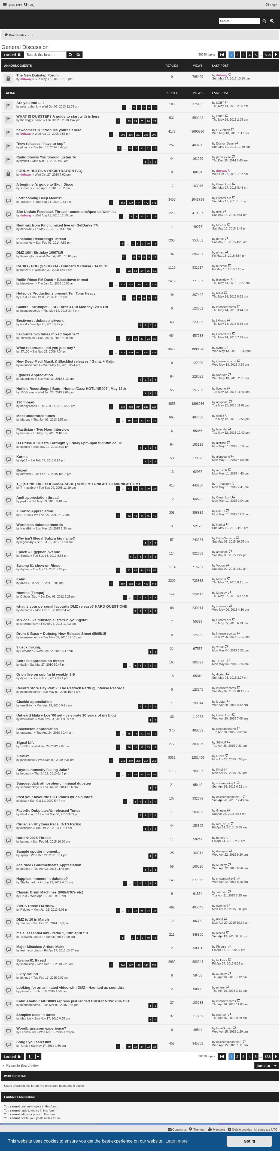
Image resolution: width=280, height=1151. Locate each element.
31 (135, 420)
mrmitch (25, 474)
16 (154, 516)
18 (135, 488)
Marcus (25, 419)
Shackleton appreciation (37, 729)
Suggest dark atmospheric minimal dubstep (53, 783)
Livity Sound (27, 974)
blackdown (27, 283)
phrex (220, 252)
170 (131, 202)
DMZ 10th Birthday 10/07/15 (39, 252)
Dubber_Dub (28, 596)
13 (154, 148)
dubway (26, 79)
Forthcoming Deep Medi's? (39, 198)
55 (148, 271)
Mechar (221, 225)
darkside (26, 229)
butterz (25, 433)
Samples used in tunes (35, 1015)
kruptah (221, 701)
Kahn (20, 579)
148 (138, 965)
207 (138, 134)
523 (154, 352)
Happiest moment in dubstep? (42, 879)
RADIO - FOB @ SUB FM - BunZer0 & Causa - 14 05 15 (62, 266)
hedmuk (25, 773)
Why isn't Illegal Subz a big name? (45, 538)
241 (138, 407)
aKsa (23, 582)
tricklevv (221, 960)
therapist (222, 851)
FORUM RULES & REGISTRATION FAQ (49, 171)
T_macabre (28, 487)
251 (146, 761)
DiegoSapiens (225, 538)
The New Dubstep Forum (37, 75)
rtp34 (23, 460)
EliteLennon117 (30, 814)
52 (129, 271)
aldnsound (223, 456)
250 (138, 761)
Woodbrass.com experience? (41, 1028)
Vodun (220, 565)
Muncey (221, 592)
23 (129, 121)
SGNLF (25, 746)
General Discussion (24, 47)
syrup (220, 347)
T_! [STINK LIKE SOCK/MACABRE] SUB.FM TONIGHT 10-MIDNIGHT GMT (78, 484)
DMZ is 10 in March (32, 919)
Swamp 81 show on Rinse (38, 566)
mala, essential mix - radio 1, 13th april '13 (52, 933)
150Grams (27, 392)
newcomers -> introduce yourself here (48, 130)
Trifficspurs (27, 337)
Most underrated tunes (35, 416)
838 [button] (268, 54)
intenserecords (30, 310)
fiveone (221, 388)
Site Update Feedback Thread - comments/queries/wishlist (66, 212)
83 (135, 570)
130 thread (25, 402)
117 (123, 284)
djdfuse (25, 446)
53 (135, 271)
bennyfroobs (28, 406)
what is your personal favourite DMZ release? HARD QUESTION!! (71, 606)
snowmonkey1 (29, 787)
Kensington (27, 256)
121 (154, 284)
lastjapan (26, 827)
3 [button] (243, 54)
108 (131, 584)
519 (123, 352)
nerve (220, 238)
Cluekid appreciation (34, 702)
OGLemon (223, 129)
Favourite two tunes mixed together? (47, 334)
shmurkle (26, 242)
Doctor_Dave (225, 143)
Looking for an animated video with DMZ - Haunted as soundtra (70, 987)
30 (129, 420)
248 (123, 761)
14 (142, 516)
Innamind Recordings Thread (41, 239)
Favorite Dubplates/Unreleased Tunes (48, 811)
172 (146, 202)
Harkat (220, 524)
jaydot (24, 501)
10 (154, 107)
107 (123, 584)
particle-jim (223, 157)
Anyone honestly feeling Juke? (42, 770)
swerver (221, 374)
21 (129, 339)
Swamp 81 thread (31, 960)
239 (123, 407)
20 (148, 488)
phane (24, 991)
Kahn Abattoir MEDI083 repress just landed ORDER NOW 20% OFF (73, 1001)
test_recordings (30, 950)
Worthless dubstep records (39, 525)
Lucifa (220, 756)
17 (129, 488)
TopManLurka (29, 936)
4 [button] (250, 54)
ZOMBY (22, 756)
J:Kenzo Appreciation (34, 511)
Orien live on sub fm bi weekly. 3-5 (45, 674)
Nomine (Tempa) (30, 593)
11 (142, 148)
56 (154, 271)
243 (154, 407)
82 (129, 570)
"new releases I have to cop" (40, 144)
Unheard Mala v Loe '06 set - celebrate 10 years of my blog (66, 715)
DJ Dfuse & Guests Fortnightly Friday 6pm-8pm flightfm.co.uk (69, 443)
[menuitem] (28, 5)
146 (123, 965)
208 (146, 134)
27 (154, 121)
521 (138, 352)
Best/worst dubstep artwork (40, 321)
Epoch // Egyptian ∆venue (38, 552)
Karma (22, 457)
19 (142, 488)
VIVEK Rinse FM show (35, 906)
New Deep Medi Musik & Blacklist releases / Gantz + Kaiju (65, 361)
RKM (23, 297)
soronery (26, 188)
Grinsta (221, 810)
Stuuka (25, 923)
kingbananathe (226, 728)
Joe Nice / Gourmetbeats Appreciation (48, 865)
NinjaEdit (26, 528)
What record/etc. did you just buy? (45, 348)
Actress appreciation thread (40, 661)
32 (142, 420)
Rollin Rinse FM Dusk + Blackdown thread (52, 280)
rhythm (25, 569)
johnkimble (27, 759)
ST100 (24, 351)
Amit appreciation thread (37, 497)
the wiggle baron (31, 120)
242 (146, 407)
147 (131, 965)
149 (146, 965)
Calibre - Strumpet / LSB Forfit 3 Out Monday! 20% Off (62, 307)
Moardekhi (27, 378)
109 (138, 584)
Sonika (25, 555)
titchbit (24, 161)
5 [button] (256, 54)
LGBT (220, 102)
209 (154, 134)
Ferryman (26, 651)
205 (123, 134)
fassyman (26, 732)
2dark (220, 647)
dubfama (26, 610)
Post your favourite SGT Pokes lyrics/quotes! (54, 797)
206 (131, 134)
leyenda (221, 429)
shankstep (27, 964)
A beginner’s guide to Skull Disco (44, 184)
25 (142, 121)
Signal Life (25, 742)
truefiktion (27, 705)
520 (131, 352)
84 (142, 570)
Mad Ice (25, 1018)
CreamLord (223, 184)
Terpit (24, 1045)
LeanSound (28, 1032)
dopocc (25, 868)
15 (148, 516)
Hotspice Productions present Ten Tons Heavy (55, 293)
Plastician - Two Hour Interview (42, 429)
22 (135, 339)
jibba (23, 800)
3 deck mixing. (28, 647)
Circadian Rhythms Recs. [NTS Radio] (48, 824)
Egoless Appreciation (34, 375)
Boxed (21, 470)
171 (138, 202)
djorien (24, 678)
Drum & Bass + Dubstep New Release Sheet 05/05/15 (61, 634)
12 (148, 148)
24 (135, 121)
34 (154, 420)
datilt (23, 664)
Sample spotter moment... (38, 851)
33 (148, 420)
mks (219, 211)
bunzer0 (25, 269)
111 (154, 584)
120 (146, 284)
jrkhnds (25, 147)
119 (138, 284)
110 (146, 584)
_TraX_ (221, 660)
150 (154, 965)
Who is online (15, 1076)
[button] (222, 54)
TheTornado (28, 882)
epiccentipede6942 (228, 796)
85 (148, 570)
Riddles (25, 909)
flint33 (220, 415)
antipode (222, 402)
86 (154, 570)
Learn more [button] (176, 1141)
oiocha (220, 933)
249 (131, 761)
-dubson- (26, 201)
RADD (220, 511)
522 (146, 352)
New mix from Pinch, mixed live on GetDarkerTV (57, 225)
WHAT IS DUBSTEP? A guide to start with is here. (58, 116)
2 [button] (237, 54)
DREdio (25, 514)
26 (148, 121)
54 (142, 271)
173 (154, 202)
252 (154, 761)
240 (131, 407)
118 (131, 284)
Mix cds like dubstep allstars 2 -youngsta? (52, 620)
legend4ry (27, 542)
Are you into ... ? (30, 103)
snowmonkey (29, 623)
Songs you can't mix (33, 1042)
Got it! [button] (249, 1141)
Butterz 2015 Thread (33, 838)
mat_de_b (223, 824)
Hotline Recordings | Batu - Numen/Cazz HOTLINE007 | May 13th (71, 389)
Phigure (221, 946)
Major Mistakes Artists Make (40, 947)
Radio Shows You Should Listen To (46, 157)
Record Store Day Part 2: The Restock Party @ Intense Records (70, 688)
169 (123, 202)
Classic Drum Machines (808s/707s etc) (49, 892)
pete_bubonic (29, 106)
